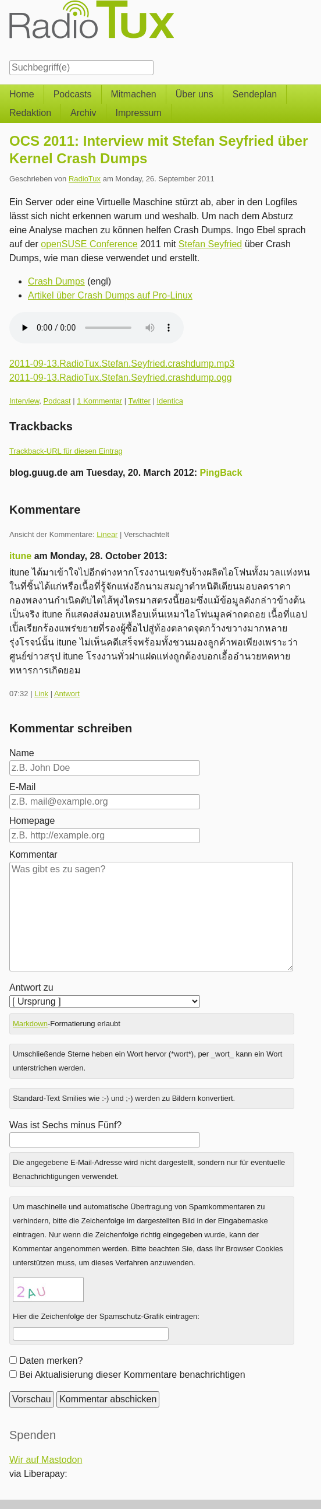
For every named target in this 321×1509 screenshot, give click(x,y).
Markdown (30, 1023)
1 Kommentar (99, 400)
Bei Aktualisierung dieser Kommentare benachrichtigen (132, 1375)
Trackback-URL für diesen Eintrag (66, 451)
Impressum (139, 113)
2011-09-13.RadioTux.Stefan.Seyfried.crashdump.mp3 (121, 364)
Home (21, 94)
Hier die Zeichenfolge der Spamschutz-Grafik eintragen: (106, 1316)
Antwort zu (31, 987)
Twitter (140, 400)
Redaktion (30, 113)
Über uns (194, 94)
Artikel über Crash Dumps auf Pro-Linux (110, 295)
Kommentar (33, 854)
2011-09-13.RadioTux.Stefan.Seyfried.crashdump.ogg (120, 377)
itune (20, 556)
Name (21, 753)
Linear (107, 534)
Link (41, 693)
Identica (169, 400)
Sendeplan (255, 94)
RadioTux (85, 178)
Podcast (57, 400)
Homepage (32, 821)
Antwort (67, 693)
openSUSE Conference (89, 244)
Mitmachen (133, 94)
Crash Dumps (56, 281)
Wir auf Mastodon (45, 1460)
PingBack (221, 473)
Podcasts (73, 94)
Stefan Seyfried (210, 244)
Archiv (83, 113)
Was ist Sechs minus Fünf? (65, 1125)
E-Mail (22, 787)
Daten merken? (51, 1361)
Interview (24, 400)
